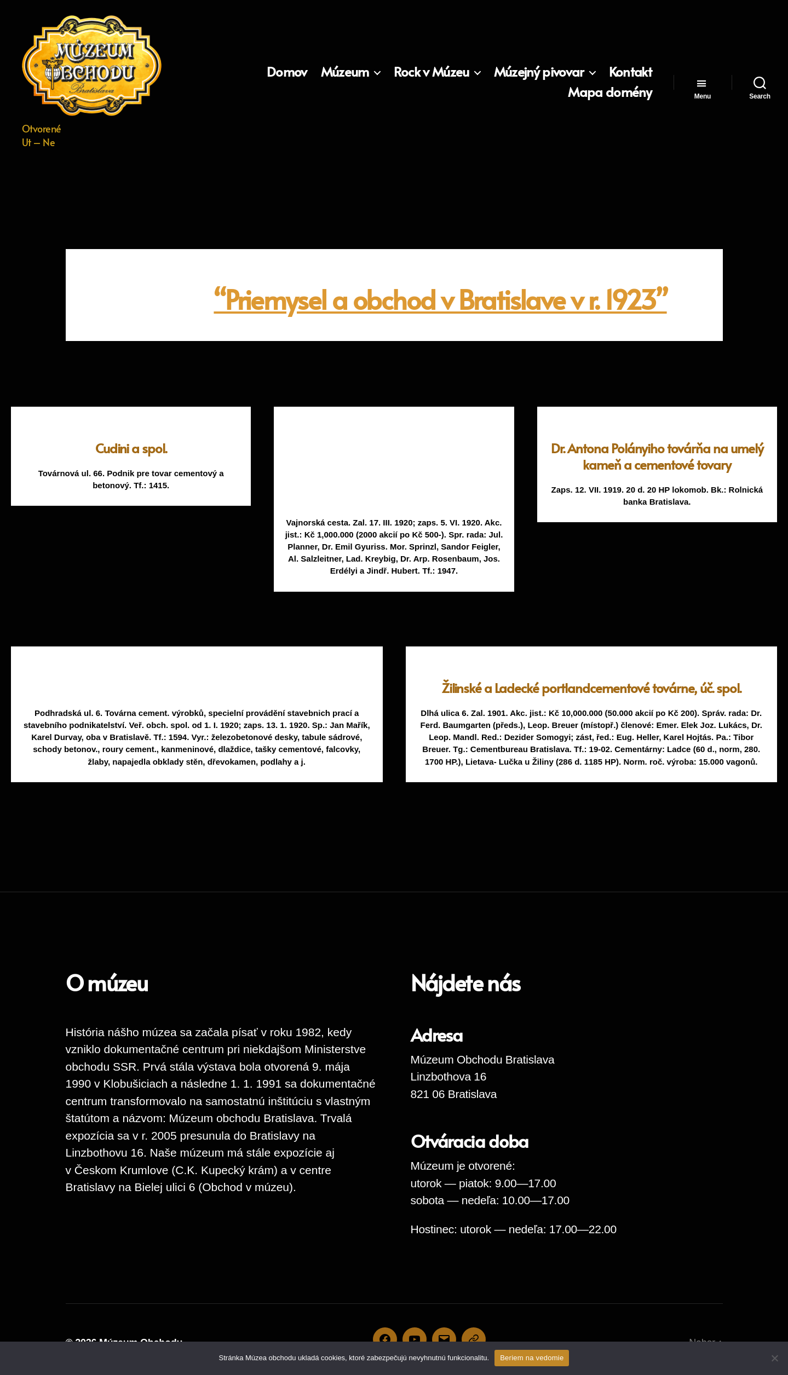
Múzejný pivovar (539, 72)
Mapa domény (610, 92)
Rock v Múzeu (431, 72)
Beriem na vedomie (531, 1358)
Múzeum (345, 72)
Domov (287, 72)
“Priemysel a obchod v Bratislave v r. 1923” (440, 299)
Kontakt (630, 72)
